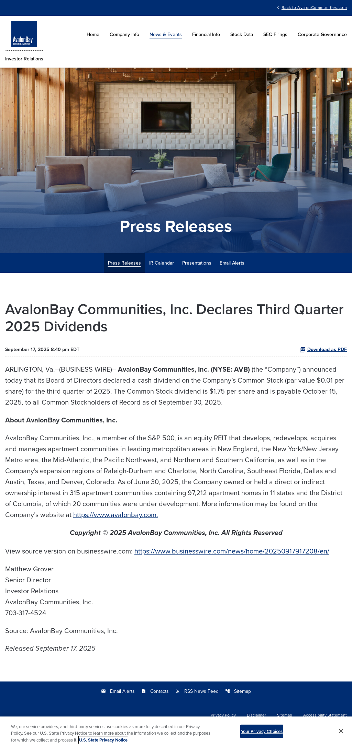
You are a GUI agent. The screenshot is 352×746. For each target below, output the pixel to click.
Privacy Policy (223, 715)
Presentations (196, 262)
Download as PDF (323, 349)
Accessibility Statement (325, 715)
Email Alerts (232, 262)
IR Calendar (161, 262)
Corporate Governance (322, 34)
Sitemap (238, 691)
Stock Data (241, 34)
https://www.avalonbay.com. (115, 515)
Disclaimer (256, 715)
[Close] (341, 734)
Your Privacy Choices (262, 735)
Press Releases (124, 262)
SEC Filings (275, 34)
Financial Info (206, 34)
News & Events (166, 34)
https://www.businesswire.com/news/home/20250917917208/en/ (231, 551)
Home (93, 34)
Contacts (155, 691)
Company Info (124, 34)
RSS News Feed (197, 691)
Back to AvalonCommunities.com (314, 7)
